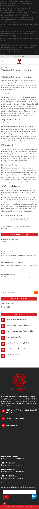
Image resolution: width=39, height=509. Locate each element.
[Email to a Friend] (21, 219)
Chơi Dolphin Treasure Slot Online (11, 215)
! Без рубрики (5, 303)
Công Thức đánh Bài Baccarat (10, 186)
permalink (4, 228)
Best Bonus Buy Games (13, 355)
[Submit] (36, 292)
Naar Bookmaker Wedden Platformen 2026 (19, 331)
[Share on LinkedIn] (27, 219)
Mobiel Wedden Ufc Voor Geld (16, 319)
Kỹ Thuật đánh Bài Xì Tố (8, 145)
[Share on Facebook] (14, 219)
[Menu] (2, 61)
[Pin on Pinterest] (24, 219)
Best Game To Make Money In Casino (18, 343)
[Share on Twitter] (17, 219)
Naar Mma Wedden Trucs (14, 337)
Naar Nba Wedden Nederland (15, 349)
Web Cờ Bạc (5, 122)
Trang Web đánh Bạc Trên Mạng (11, 120)
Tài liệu (3, 307)
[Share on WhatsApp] (11, 219)
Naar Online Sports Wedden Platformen (18, 325)
